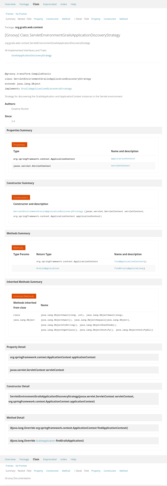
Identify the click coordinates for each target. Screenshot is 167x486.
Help (73, 4)
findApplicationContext (129, 261)
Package (24, 4)
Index (64, 4)
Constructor (52, 18)
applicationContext (123, 158)
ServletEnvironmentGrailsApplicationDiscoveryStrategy (48, 210)
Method (66, 18)
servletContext (120, 165)
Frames (9, 13)
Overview (10, 4)
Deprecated (50, 4)
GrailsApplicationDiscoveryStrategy (31, 55)
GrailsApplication (47, 267)
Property (38, 18)
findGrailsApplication (128, 267)
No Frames (21, 13)
